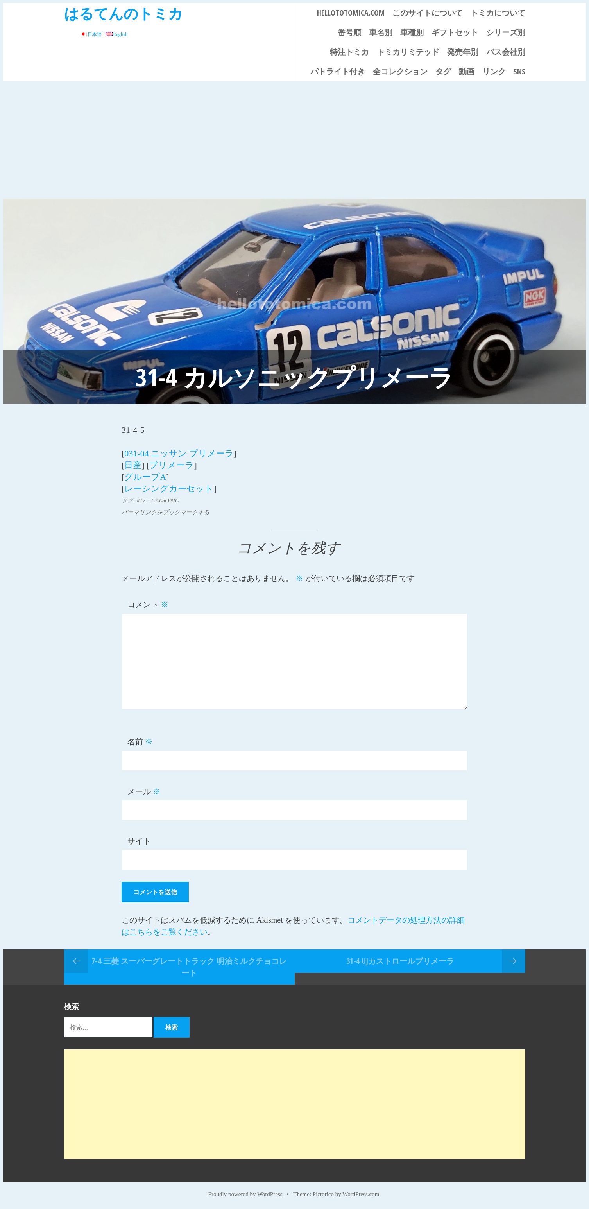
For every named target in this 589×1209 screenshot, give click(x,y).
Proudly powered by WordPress (245, 1194)
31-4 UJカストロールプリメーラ (400, 961)
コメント (147, 604)
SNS (519, 71)
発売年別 (462, 52)
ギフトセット (454, 32)
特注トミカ (349, 52)
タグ (443, 71)
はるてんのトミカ (123, 13)
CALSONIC (165, 500)
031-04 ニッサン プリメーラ (178, 453)
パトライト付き (337, 71)
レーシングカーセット (168, 488)
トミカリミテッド (408, 52)
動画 (466, 71)
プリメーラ (171, 465)
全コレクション (400, 71)
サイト (139, 841)
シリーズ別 (505, 32)
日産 (132, 465)
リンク (494, 71)
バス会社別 (505, 52)
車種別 (412, 32)
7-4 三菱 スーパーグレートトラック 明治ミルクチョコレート (189, 967)
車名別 (380, 32)
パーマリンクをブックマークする (165, 512)
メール (144, 791)
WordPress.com (360, 1194)
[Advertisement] (294, 140)
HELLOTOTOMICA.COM (351, 12)
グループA (145, 477)
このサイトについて (427, 12)
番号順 (349, 32)
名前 (140, 741)
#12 (141, 500)
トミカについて (498, 12)
